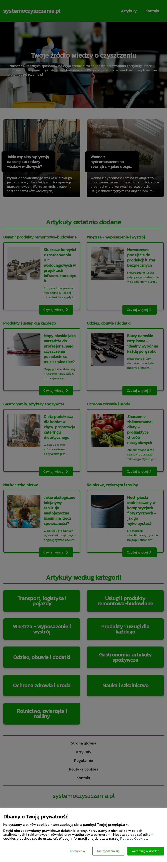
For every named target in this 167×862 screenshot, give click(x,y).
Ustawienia (77, 851)
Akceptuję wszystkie (145, 851)
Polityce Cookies (133, 838)
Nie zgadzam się (108, 851)
